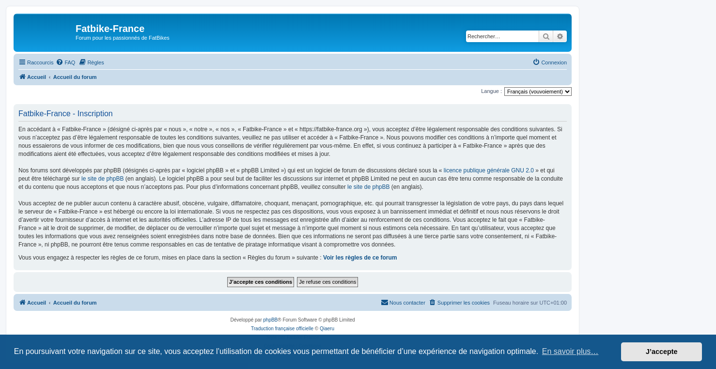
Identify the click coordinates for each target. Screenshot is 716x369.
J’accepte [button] (662, 351)
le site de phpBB (102, 178)
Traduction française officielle (282, 328)
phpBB (270, 320)
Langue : (491, 91)
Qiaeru (327, 328)
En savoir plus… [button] (570, 351)
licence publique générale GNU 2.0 (489, 170)
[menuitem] (65, 62)
